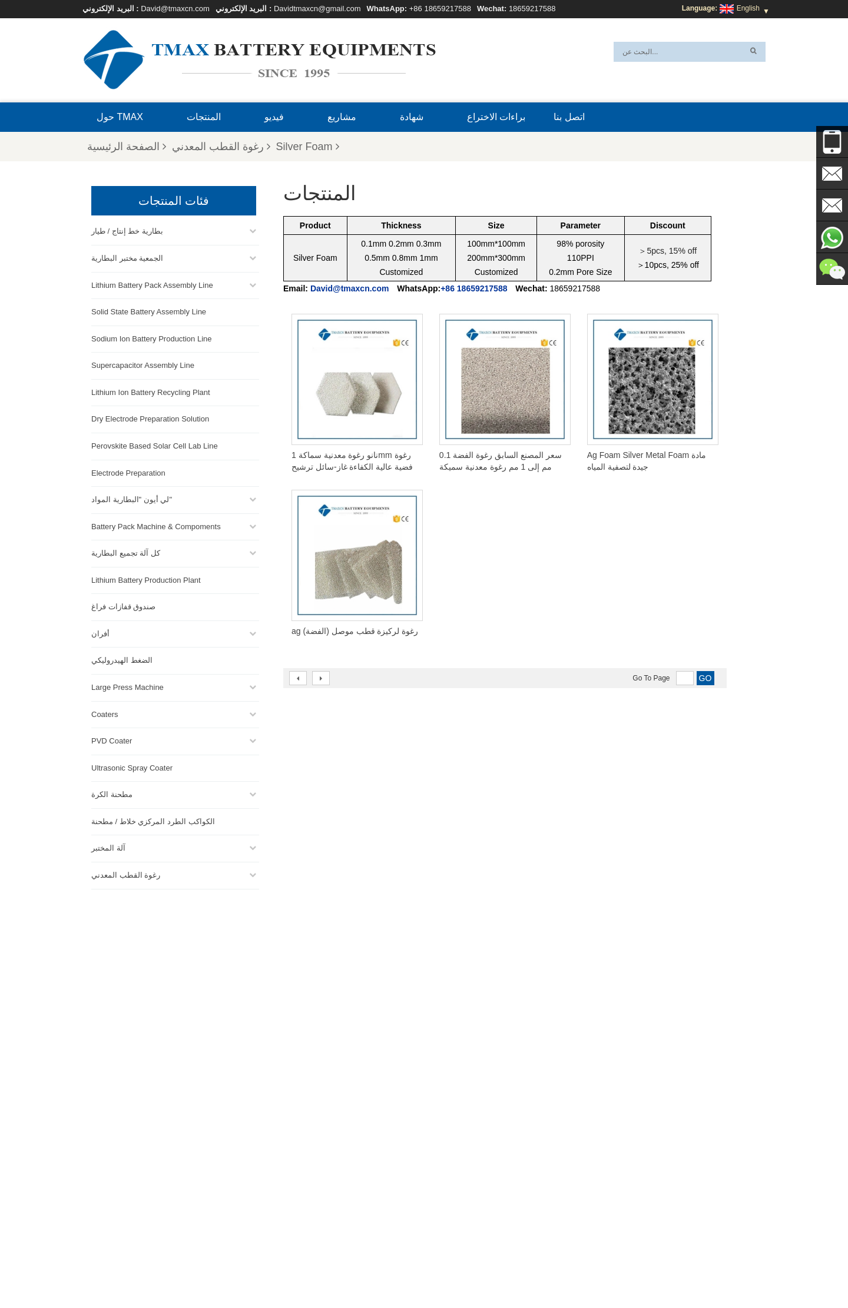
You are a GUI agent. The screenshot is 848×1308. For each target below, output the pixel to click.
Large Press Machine (127, 685)
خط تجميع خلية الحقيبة (444, 1214)
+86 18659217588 (440, 8)
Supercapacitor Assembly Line (142, 363)
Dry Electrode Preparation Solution (150, 417)
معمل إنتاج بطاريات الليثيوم (451, 1228)
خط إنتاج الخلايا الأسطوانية (449, 1200)
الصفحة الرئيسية (126, 146)
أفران (100, 632)
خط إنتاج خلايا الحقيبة (442, 1158)
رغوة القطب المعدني (221, 146)
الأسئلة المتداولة (599, 1271)
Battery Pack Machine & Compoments (156, 524)
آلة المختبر (108, 846)
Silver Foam (307, 146)
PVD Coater (111, 739)
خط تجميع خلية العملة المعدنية (455, 1186)
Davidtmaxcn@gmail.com (317, 8)
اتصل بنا (569, 117)
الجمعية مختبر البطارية (127, 256)
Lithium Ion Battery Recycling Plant (150, 390)
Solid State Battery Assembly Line (148, 310)
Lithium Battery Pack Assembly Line (152, 283)
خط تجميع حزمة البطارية (447, 1172)
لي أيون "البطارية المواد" (131, 497)
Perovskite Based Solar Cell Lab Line (154, 444)
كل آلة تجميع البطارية (125, 551)
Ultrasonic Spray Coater (132, 766)
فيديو (274, 117)
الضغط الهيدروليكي (122, 659)
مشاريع (341, 117)
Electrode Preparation (128, 471)
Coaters (104, 712)
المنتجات (204, 117)
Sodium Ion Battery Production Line (151, 337)
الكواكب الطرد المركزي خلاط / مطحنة (153, 819)
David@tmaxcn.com (175, 8)
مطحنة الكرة (111, 792)
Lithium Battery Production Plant (146, 578)
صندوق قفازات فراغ (123, 604)
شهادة (411, 117)
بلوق (513, 1271)
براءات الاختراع (496, 117)
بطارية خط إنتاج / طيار (127, 229)
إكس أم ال (248, 1271)
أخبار (345, 1271)
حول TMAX (120, 117)
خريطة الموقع (302, 1271)
